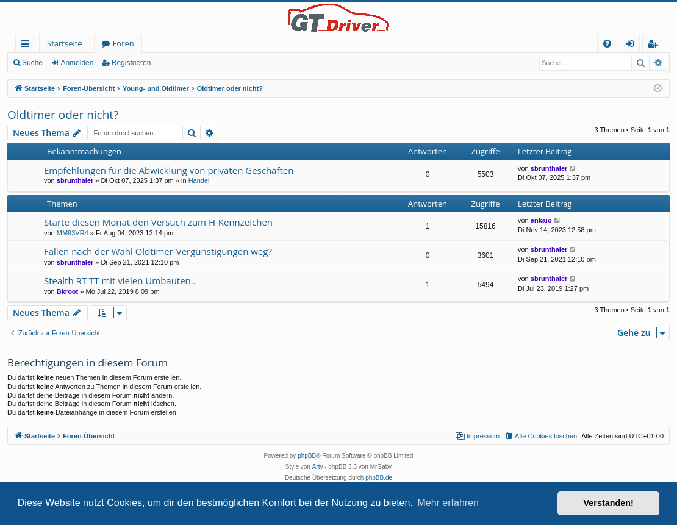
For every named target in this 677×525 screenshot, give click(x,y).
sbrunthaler (75, 180)
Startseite (64, 43)
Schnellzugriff (28, 45)
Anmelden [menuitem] (633, 45)
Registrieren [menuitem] (655, 45)
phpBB (307, 455)
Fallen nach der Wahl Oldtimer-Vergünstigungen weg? (158, 251)
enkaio (541, 220)
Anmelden (76, 63)
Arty (317, 466)
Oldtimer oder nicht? (62, 115)
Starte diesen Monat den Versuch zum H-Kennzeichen (158, 222)
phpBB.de (378, 477)
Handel (199, 180)
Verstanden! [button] (609, 503)
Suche (32, 63)
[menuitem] (607, 43)
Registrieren (131, 63)
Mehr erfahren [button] (448, 503)
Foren (123, 43)
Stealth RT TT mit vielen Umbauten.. (120, 280)
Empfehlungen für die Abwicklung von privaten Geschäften (168, 170)
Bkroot (67, 291)
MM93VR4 (72, 233)
